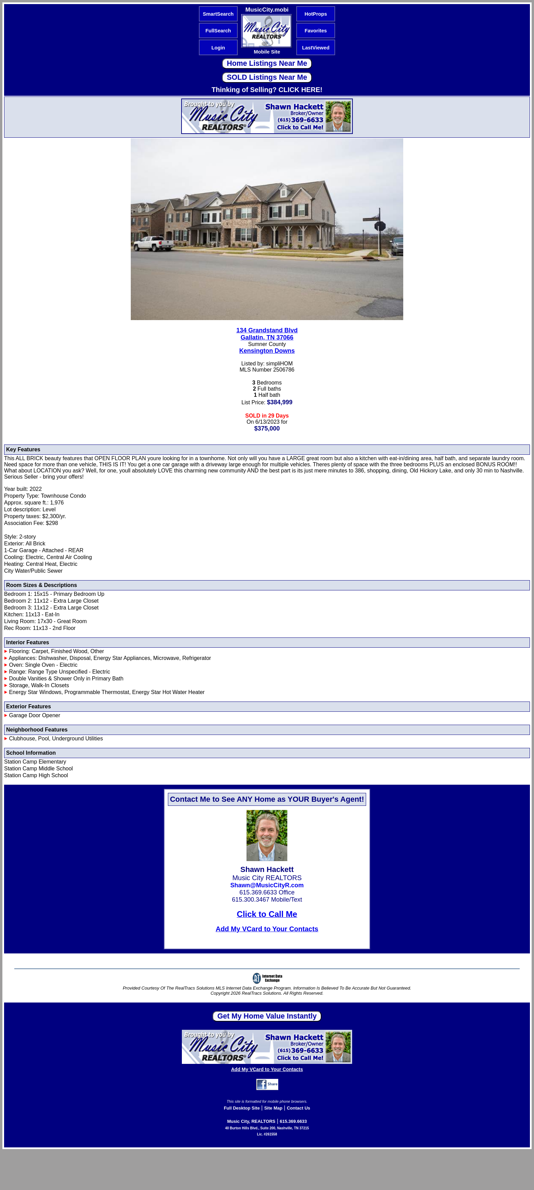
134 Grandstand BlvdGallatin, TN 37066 (267, 334)
